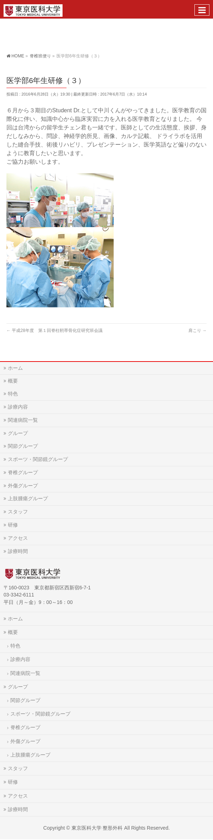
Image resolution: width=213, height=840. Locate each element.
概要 (13, 381)
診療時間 (18, 551)
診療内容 (18, 407)
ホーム (15, 368)
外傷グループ (23, 485)
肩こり (197, 330)
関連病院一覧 (23, 420)
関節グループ (23, 446)
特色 (13, 393)
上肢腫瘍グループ (28, 498)
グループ (18, 433)
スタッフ (18, 511)
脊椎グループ (23, 472)
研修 (13, 525)
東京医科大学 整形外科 (97, 828)
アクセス (18, 538)
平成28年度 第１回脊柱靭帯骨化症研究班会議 (54, 330)
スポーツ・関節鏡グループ (38, 459)
